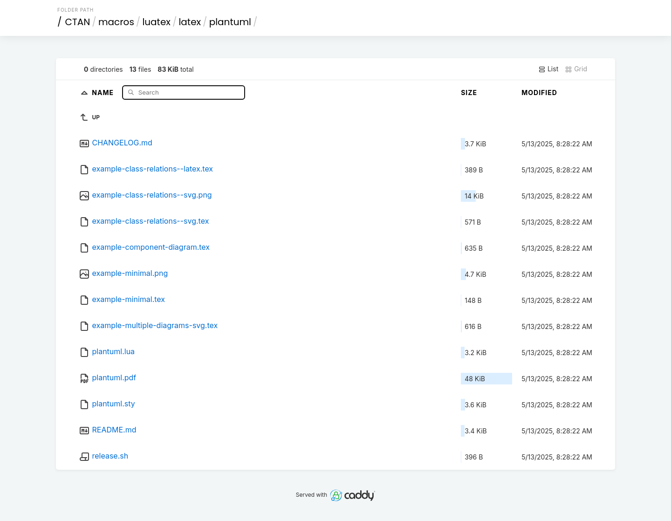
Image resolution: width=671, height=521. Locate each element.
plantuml (230, 21)
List (548, 69)
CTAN (77, 21)
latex (189, 21)
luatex (156, 21)
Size (469, 92)
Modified (539, 92)
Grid (576, 69)
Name (104, 92)
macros (116, 21)
